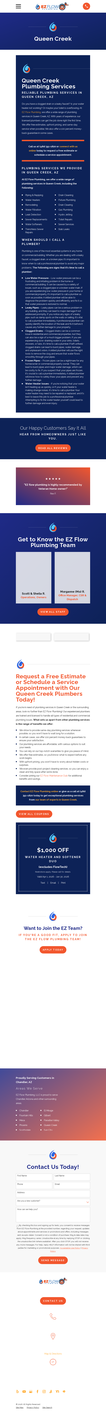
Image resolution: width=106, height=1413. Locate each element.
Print (63, 882)
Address (21, 1086)
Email (53, 882)
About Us (31, 1183)
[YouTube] (24, 1284)
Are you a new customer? (28, 1094)
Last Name (59, 1069)
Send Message (53, 1153)
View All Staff (53, 611)
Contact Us (53, 1194)
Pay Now (84, 1183)
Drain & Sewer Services (64, 1183)
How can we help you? (27, 1102)
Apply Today (53, 949)
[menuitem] (19, 1300)
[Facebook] (37, 1284)
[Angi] (50, 1284)
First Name (22, 1069)
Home (20, 1183)
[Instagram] (44, 1284)
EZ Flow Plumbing (31, 112)
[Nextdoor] (57, 1284)
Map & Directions (53, 1246)
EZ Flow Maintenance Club (54, 775)
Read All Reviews (52, 448)
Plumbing (44, 1183)
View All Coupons (34, 814)
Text (42, 882)
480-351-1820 (53, 1221)
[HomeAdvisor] (64, 1284)
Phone (20, 1077)
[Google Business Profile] (30, 1284)
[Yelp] (17, 1284)
